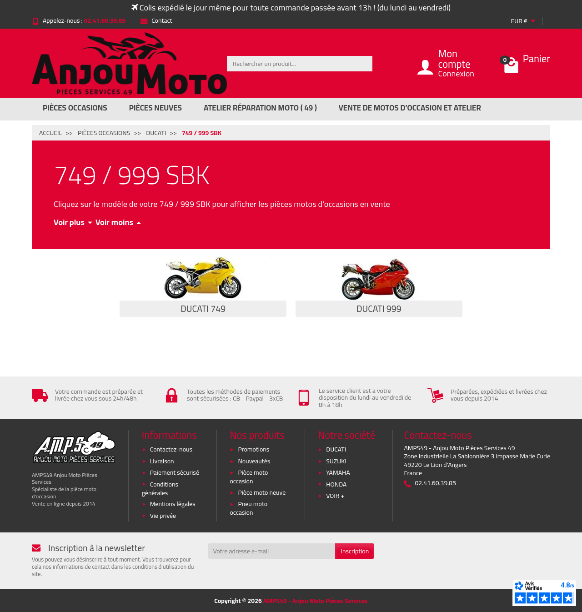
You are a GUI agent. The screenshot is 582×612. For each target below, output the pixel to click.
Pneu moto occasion (248, 508)
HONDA (336, 484)
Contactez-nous (171, 449)
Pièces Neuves (155, 107)
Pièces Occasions (75, 107)
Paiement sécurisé (174, 472)
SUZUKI (336, 461)
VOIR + (335, 496)
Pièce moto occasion (249, 477)
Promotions (253, 449)
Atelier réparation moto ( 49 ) (260, 107)
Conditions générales (160, 488)
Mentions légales (173, 504)
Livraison (162, 461)
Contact (156, 20)
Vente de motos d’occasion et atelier (410, 107)
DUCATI (336, 449)
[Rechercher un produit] (299, 63)
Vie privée (163, 516)
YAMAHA (338, 472)
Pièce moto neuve (262, 492)
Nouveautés (254, 461)
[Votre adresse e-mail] (272, 551)
